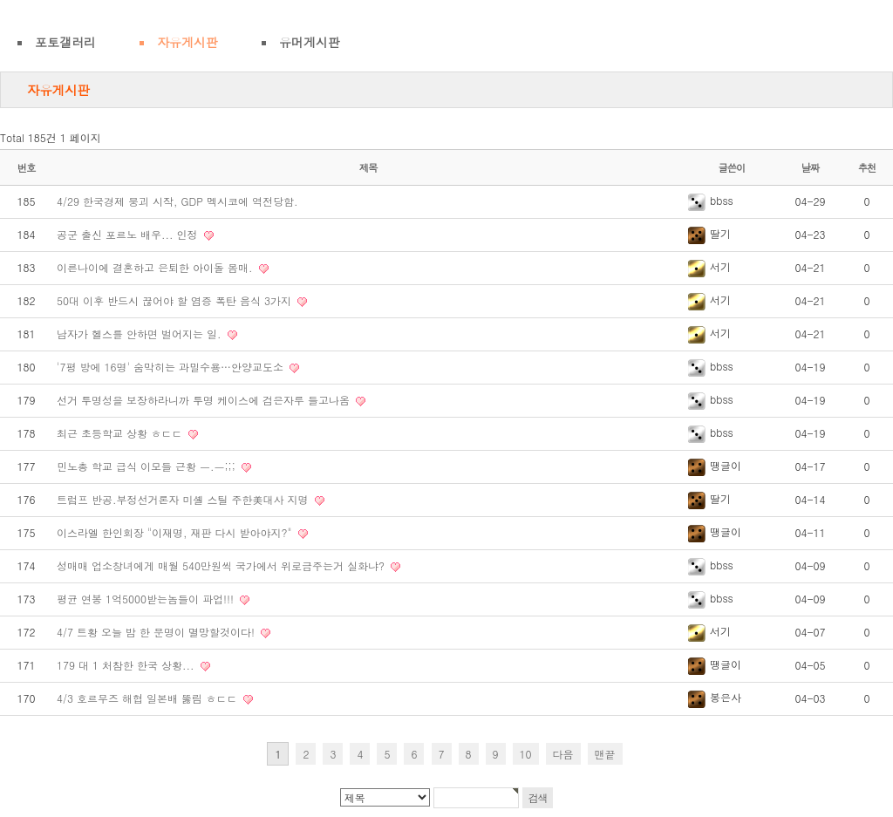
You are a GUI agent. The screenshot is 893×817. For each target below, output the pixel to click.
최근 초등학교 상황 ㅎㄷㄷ (121, 433)
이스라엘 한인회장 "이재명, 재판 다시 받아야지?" (176, 532)
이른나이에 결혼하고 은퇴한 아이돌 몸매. (156, 267)
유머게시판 (309, 42)
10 (526, 753)
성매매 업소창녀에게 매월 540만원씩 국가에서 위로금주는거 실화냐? (222, 565)
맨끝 (605, 753)
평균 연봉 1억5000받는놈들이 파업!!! (147, 598)
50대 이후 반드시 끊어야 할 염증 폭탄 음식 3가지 (176, 300)
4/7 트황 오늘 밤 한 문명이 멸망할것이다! (157, 631)
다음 (563, 753)
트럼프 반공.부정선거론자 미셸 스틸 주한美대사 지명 (184, 499)
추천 (867, 167)
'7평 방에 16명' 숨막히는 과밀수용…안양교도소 (172, 366)
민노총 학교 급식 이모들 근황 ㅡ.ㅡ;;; (148, 466)
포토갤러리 (65, 42)
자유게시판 (187, 42)
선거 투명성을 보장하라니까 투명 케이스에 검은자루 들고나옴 (205, 399)
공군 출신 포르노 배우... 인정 (129, 234)
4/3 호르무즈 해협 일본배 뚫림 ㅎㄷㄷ (149, 698)
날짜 (810, 167)
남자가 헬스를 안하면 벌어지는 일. (141, 333)
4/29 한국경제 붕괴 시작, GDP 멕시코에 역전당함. (177, 201)
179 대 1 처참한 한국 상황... (127, 664)
